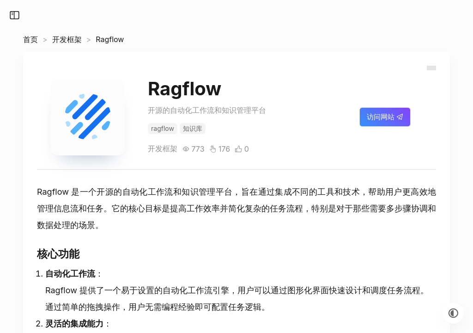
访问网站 (385, 116)
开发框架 (67, 39)
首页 (30, 39)
